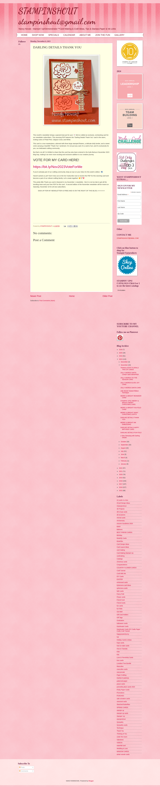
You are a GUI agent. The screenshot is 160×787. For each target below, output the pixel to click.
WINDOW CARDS (123, 751)
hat (118, 637)
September (124, 445)
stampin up (120, 710)
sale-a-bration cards (123, 698)
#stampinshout (122, 506)
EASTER (120, 579)
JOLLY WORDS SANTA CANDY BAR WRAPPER (129, 373)
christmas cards (122, 562)
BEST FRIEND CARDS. (125, 532)
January (124, 464)
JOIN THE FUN (102, 35)
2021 (121, 471)
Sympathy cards (122, 725)
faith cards (120, 591)
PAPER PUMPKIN (123, 678)
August (123, 448)
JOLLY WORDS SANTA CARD (130, 388)
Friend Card (121, 600)
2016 (121, 487)
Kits (118, 654)
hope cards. (121, 643)
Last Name (121, 207)
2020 (121, 474)
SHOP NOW (38, 35)
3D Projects (120, 509)
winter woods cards (123, 754)
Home (72, 296)
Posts (22, 767)
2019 (121, 478)
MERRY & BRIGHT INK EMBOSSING (128, 423)
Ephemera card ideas (124, 585)
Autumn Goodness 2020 (125, 523)
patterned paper (122, 681)
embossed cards (122, 582)
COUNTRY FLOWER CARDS (127, 568)
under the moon (122, 737)
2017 (121, 484)
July (122, 451)
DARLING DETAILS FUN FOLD (130, 432)
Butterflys (120, 541)
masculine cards (122, 669)
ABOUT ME (85, 35)
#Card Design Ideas (123, 503)
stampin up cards (122, 713)
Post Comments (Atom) (47, 300)
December (124, 362)
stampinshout (121, 719)
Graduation (120, 620)
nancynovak (121, 672)
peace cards (121, 684)
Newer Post (35, 296)
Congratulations (122, 565)
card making (121, 550)
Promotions (120, 693)
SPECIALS (53, 35)
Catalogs (120, 559)
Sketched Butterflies (123, 704)
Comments (23, 771)
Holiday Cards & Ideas (124, 640)
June (122, 454)
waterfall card (121, 745)
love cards (120, 660)
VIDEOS (119, 743)
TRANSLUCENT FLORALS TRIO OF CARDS (129, 368)
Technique (120, 728)
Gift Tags (120, 617)
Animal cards (121, 518)
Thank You (120, 731)
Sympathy (120, 722)
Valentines (120, 740)
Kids (118, 652)
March (123, 457)
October (124, 441)
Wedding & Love (122, 748)
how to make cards (123, 646)
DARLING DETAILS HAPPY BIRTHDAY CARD (129, 428)
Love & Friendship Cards (125, 657)
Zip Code (120, 214)
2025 (121, 353)
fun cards (120, 606)
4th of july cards (122, 512)
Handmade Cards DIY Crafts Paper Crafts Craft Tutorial (128, 630)
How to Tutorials (122, 649)
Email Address (122, 195)
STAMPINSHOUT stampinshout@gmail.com (57, 16)
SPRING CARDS (122, 707)
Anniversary (121, 521)
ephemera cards (122, 588)
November (124, 365)
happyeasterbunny (123, 634)
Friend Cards (121, 603)
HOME (24, 35)
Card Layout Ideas (123, 547)
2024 (121, 356)
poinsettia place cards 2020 (126, 687)
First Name (121, 201)
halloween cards (122, 623)
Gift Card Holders (122, 615)
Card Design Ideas (123, 544)
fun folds (119, 609)
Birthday (119, 535)
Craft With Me (121, 573)
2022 (121, 468)
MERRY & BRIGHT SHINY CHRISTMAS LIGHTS (129, 413)
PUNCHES (120, 696)
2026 (121, 349)
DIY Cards (120, 576)
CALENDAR (69, 35)
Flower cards (121, 597)
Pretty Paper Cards (123, 690)
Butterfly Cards (122, 538)
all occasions (121, 515)
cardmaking (120, 556)
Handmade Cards (122, 626)
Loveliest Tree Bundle (124, 663)
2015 (121, 490)
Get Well (120, 612)
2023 (121, 359)
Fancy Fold (120, 594)
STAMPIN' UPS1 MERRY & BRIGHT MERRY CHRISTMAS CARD (129, 402)
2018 (121, 481)
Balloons (120, 529)
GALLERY (119, 35)
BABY (119, 526)
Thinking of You (122, 734)
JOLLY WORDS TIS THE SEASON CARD (128, 378)
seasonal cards (122, 701)
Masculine (120, 666)
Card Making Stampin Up (125, 553)
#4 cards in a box (122, 500)
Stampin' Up (121, 716)
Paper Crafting (121, 675)
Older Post (107, 296)
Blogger (91, 781)
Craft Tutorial (121, 570)
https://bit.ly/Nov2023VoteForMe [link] (57, 167)
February (124, 461)
